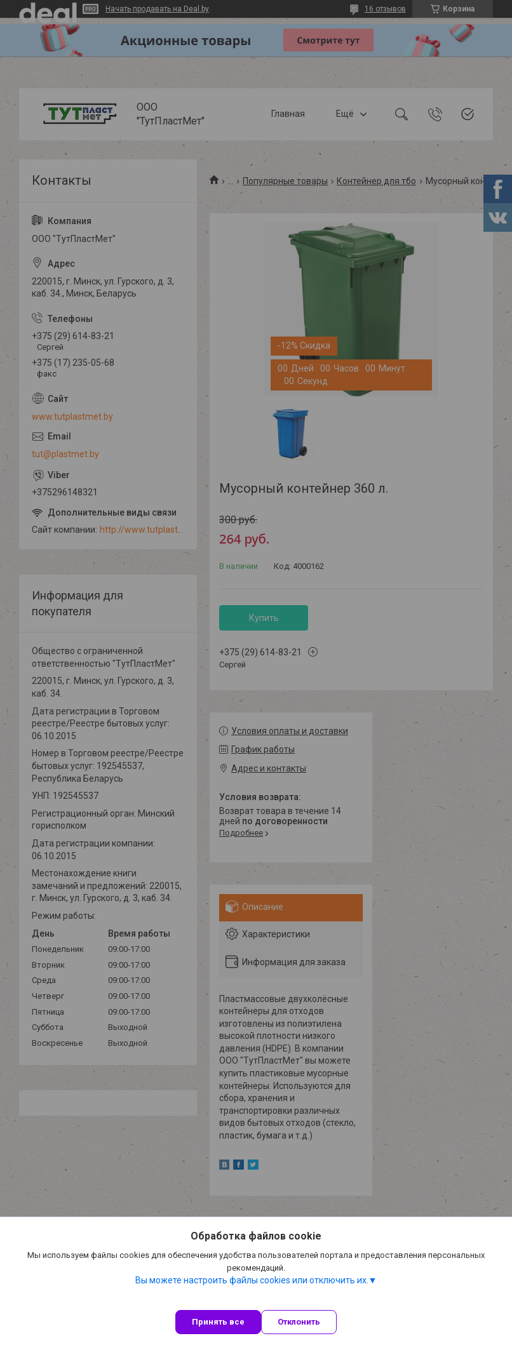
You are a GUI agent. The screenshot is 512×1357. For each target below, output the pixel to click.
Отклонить (299, 1322)
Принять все (218, 1322)
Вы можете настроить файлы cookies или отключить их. (251, 1280)
